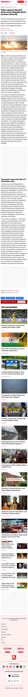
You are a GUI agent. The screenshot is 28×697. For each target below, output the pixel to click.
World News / (7, 4)
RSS (2, 640)
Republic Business (5, 353)
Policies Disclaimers (6, 634)
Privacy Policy (4, 629)
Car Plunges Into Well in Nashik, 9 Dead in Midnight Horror (14, 466)
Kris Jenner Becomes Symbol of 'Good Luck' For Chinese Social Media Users (12, 373)
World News (3, 30)
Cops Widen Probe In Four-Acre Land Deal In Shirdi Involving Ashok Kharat (8, 566)
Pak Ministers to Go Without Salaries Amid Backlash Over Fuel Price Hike (14, 536)
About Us (3, 624)
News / (2, 4)
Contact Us (4, 627)
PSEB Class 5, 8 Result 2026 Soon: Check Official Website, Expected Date (13, 489)
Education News (4, 492)
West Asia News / (15, 4)
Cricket (2, 329)
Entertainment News (5, 376)
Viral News (3, 550)
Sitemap (3, 632)
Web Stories (3, 560)
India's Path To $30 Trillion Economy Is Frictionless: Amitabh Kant (12, 350)
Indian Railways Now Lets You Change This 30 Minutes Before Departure (13, 443)
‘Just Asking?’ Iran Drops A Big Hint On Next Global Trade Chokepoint (13, 396)
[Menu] (26, 2)
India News (3, 446)
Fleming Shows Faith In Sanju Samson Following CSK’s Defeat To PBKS (13, 326)
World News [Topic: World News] (19, 298)
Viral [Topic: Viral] (3, 298)
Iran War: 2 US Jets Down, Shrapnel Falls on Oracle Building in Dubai (13, 419)
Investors (3, 637)
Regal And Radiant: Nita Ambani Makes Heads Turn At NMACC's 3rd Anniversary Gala (7, 557)
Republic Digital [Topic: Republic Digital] (10, 298)
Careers (3, 642)
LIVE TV (20, 2)
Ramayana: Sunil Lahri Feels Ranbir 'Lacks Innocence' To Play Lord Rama (14, 513)
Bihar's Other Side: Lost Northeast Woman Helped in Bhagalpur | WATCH (8, 547)
